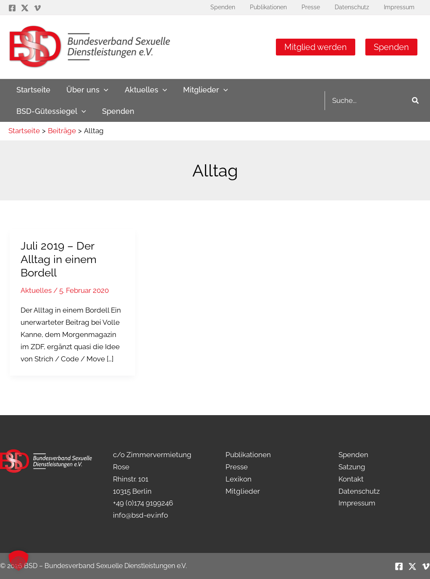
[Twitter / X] (25, 8)
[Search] (415, 100)
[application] (102, 89)
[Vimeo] (37, 8)
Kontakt (351, 479)
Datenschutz (359, 491)
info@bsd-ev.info (140, 515)
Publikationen (248, 454)
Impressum (356, 503)
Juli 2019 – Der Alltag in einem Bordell (59, 259)
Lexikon (238, 479)
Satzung (351, 467)
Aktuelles (36, 290)
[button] (18, 560)
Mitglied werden (315, 47)
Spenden (391, 47)
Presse (236, 467)
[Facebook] (12, 8)
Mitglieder (242, 491)
